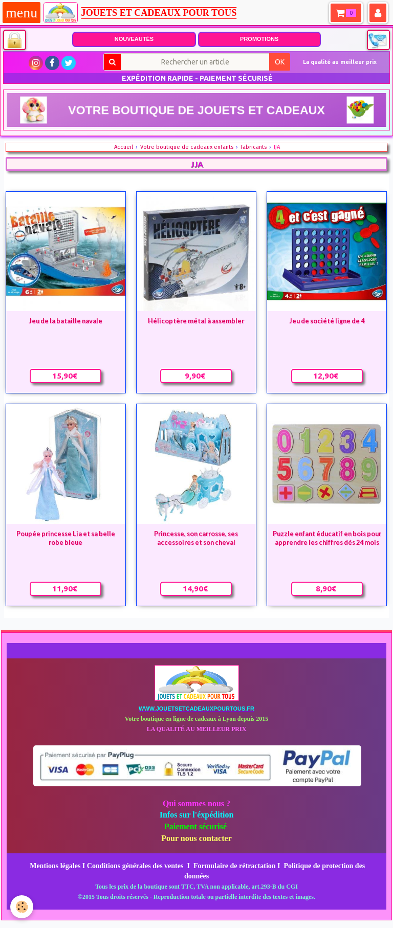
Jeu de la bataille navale (65, 321)
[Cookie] (21, 906)
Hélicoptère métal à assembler (196, 321)
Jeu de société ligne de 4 (326, 321)
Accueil (123, 147)
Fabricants (254, 147)
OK (280, 62)
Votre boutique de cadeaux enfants (186, 147)
